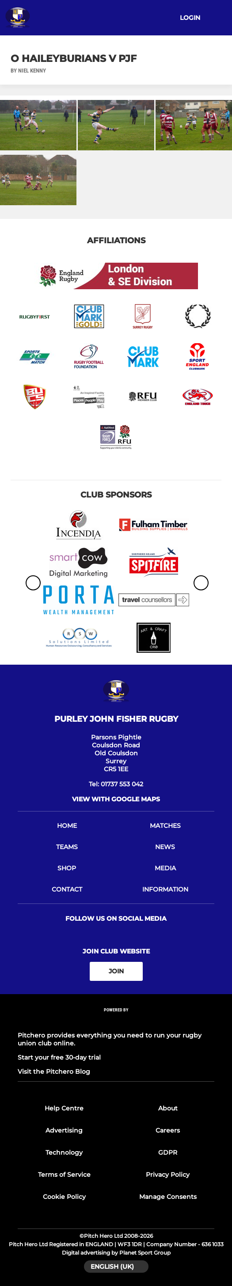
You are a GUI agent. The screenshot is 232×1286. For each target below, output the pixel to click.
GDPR (167, 1152)
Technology (64, 1152)
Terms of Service (64, 1175)
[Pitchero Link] (116, 1021)
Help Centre (64, 1108)
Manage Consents (168, 1197)
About (168, 1108)
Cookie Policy (64, 1197)
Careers (168, 1130)
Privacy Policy (168, 1175)
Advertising (64, 1130)
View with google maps (116, 799)
